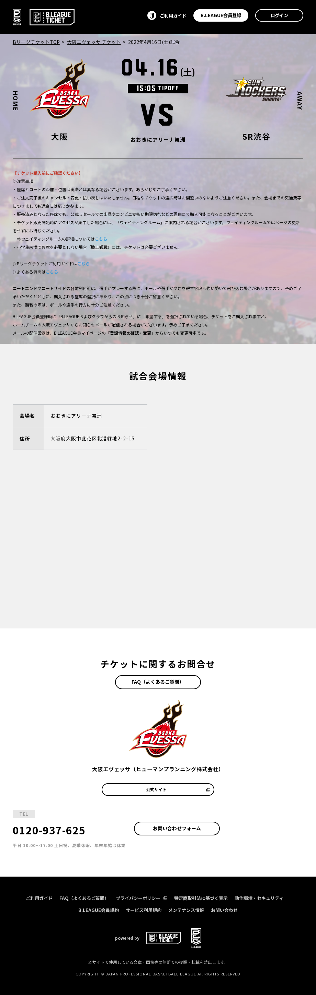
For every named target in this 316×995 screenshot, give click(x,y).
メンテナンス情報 (186, 910)
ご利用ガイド (39, 898)
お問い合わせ (224, 910)
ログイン (279, 15)
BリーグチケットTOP (36, 41)
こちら (101, 239)
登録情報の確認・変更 (130, 333)
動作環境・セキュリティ (259, 898)
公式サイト (178, 789)
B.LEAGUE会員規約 (98, 910)
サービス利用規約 (143, 910)
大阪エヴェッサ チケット (94, 41)
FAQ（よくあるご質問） (158, 681)
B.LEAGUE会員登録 (221, 15)
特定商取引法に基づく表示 (201, 898)
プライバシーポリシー (141, 898)
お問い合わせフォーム (177, 828)
